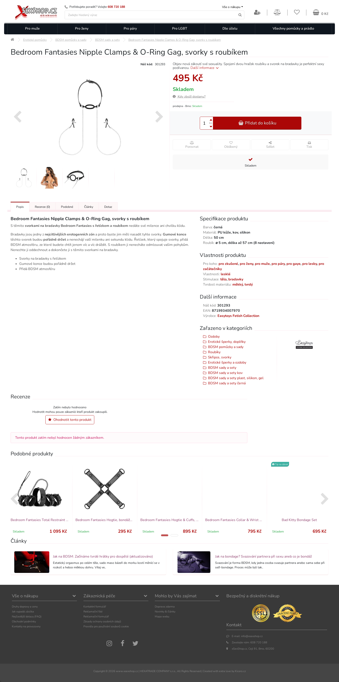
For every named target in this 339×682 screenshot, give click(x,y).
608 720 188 (116, 7)
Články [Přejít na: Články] (88, 207)
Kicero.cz (240, 671)
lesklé (225, 274)
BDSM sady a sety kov (225, 372)
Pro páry (130, 28)
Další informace (205, 67)
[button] (164, 535)
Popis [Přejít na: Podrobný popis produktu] (20, 207)
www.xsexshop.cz (127, 671)
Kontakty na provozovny (26, 626)
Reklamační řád (92, 611)
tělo (223, 279)
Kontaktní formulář (94, 606)
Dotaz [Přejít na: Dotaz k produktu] (108, 207)
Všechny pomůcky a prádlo (293, 28)
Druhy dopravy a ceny (25, 606)
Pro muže (32, 28)
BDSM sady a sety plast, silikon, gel (236, 378)
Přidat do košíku (257, 123)
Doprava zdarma (165, 606)
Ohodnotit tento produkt (69, 419)
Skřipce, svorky (219, 357)
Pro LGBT (179, 28)
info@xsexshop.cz (252, 636)
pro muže (262, 263)
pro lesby (309, 263)
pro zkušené (228, 263)
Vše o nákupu (231, 7)
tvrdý (249, 284)
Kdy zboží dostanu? (189, 96)
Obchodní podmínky (24, 621)
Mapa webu (162, 616)
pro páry (278, 263)
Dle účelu (229, 28)
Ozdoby (214, 336)
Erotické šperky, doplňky (227, 341)
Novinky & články (165, 611)
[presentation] (17, 117)
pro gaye (293, 263)
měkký (237, 284)
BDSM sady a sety (222, 367)
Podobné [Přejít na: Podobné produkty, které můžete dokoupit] (67, 207)
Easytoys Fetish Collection (238, 315)
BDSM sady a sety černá (227, 383)
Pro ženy (81, 28)
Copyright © (100, 671)
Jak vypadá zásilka (23, 611)
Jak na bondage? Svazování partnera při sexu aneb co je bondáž (263, 556)
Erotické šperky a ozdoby (227, 362)
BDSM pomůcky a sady (225, 347)
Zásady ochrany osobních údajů (102, 621)
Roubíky (214, 352)
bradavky (235, 279)
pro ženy (246, 263)
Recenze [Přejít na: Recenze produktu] (42, 207)
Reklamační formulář (96, 616)
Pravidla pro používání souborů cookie (106, 626)
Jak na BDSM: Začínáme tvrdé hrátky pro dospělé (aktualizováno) (103, 556)
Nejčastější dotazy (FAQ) (27, 616)
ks (210, 123)
